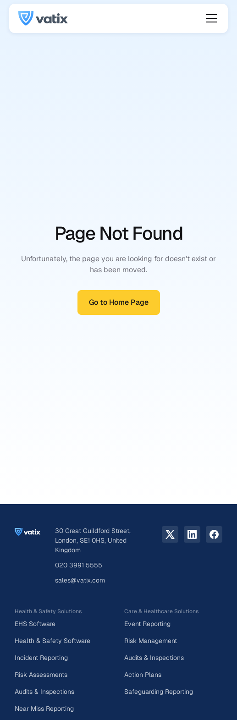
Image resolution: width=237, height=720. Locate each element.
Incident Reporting (41, 658)
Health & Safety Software (52, 641)
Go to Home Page (119, 302)
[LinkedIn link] (192, 534)
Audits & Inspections (44, 691)
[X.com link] (170, 534)
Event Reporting (147, 624)
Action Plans (142, 675)
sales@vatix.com (80, 580)
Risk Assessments (41, 675)
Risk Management (150, 641)
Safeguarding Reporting (158, 691)
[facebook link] (214, 534)
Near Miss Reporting (44, 708)
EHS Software (35, 624)
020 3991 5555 (78, 565)
